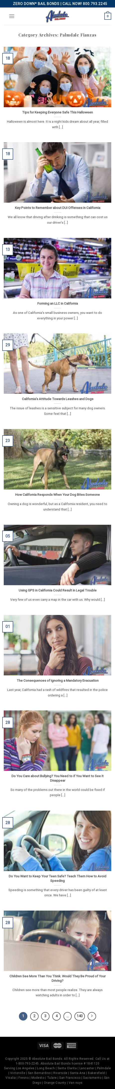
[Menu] (12, 16)
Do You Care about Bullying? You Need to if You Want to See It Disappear (57, 778)
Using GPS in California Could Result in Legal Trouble (58, 590)
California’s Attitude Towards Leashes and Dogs (57, 399)
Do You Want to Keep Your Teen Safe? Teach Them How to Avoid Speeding (57, 878)
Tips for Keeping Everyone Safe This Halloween (57, 112)
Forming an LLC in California (57, 303)
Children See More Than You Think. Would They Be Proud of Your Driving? (57, 978)
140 (80, 1016)
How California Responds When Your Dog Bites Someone (57, 495)
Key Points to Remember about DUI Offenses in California (57, 208)
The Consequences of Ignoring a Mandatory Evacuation (58, 680)
